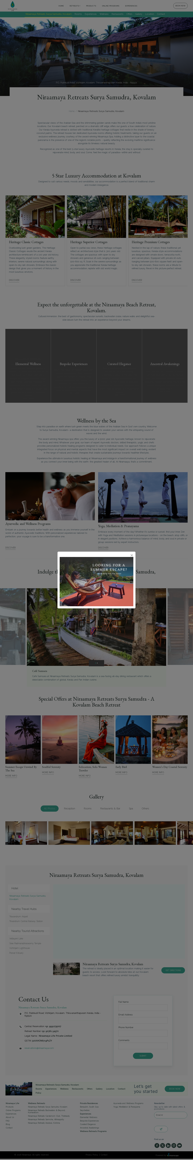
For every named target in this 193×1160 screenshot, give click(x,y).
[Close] (131, 555)
